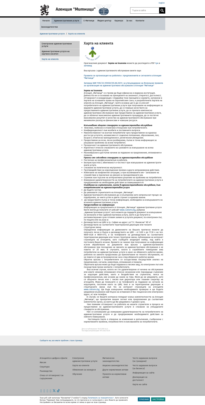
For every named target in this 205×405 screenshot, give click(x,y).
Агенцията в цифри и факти (53, 358)
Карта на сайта (140, 384)
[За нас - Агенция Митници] (129, 20)
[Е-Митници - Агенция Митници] (89, 20)
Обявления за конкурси (84, 369)
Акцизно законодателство (115, 365)
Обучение (77, 374)
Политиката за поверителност (101, 398)
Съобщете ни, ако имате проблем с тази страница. (61, 340)
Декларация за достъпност (140, 378)
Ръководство (46, 371)
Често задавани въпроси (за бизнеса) (145, 367)
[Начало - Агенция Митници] (45, 20)
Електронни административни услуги (57, 44)
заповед (88, 65)
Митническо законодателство (110, 359)
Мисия (43, 362)
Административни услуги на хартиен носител (56, 52)
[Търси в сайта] (144, 10)
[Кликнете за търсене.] (162, 10)
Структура (45, 366)
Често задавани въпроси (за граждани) (145, 359)
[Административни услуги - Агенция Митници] (67, 20)
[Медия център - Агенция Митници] (104, 20)
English (162, 3)
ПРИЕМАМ (144, 399)
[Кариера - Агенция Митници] (118, 20)
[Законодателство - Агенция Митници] (49, 27)
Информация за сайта (143, 373)
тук (156, 63)
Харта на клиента (50, 59)
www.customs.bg (127, 210)
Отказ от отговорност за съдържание (51, 377)
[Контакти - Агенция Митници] (140, 20)
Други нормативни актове (115, 369)
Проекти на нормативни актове (114, 375)
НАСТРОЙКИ (158, 399)
